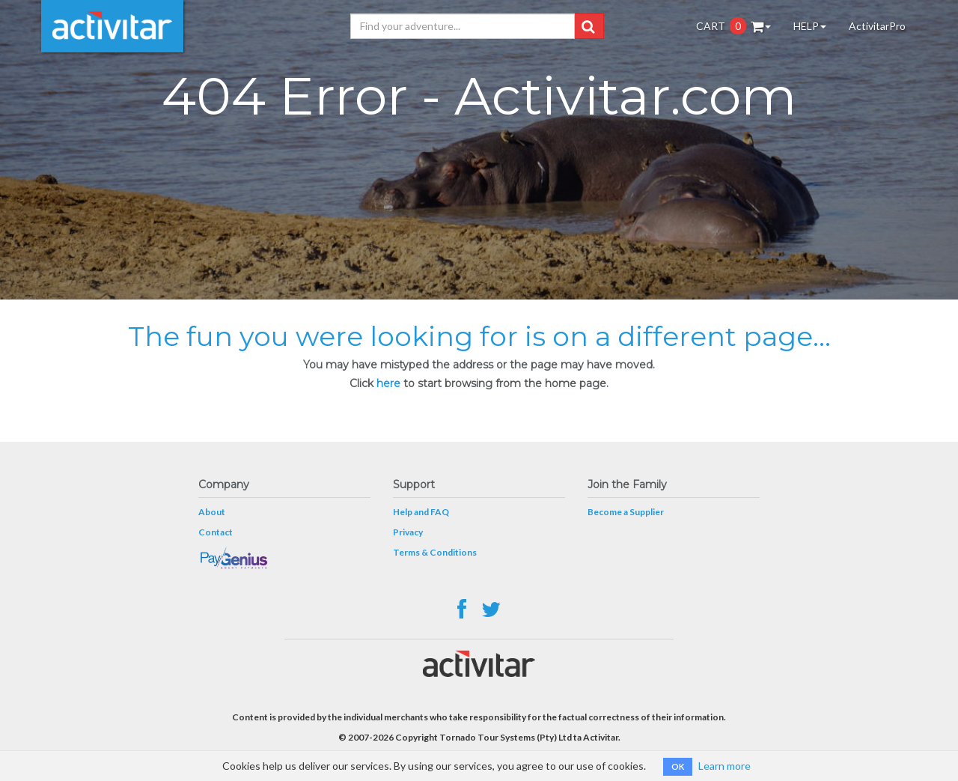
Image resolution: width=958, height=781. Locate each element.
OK (677, 766)
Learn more (724, 765)
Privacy (408, 532)
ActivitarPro (877, 25)
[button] (588, 26)
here (388, 383)
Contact (215, 532)
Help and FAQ (421, 511)
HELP (809, 25)
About (211, 511)
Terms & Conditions (435, 552)
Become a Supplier (626, 511)
